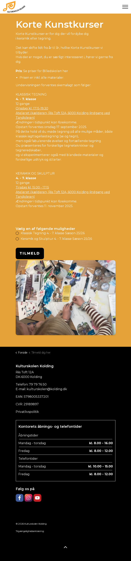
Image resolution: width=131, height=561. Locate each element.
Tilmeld (30, 253)
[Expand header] (125, 7)
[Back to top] (66, 547)
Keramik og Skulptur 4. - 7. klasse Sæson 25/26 (56, 239)
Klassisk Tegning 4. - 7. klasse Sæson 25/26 (52, 233)
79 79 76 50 (38, 384)
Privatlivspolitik (27, 412)
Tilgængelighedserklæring (30, 531)
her (65, 71)
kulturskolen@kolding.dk (47, 389)
